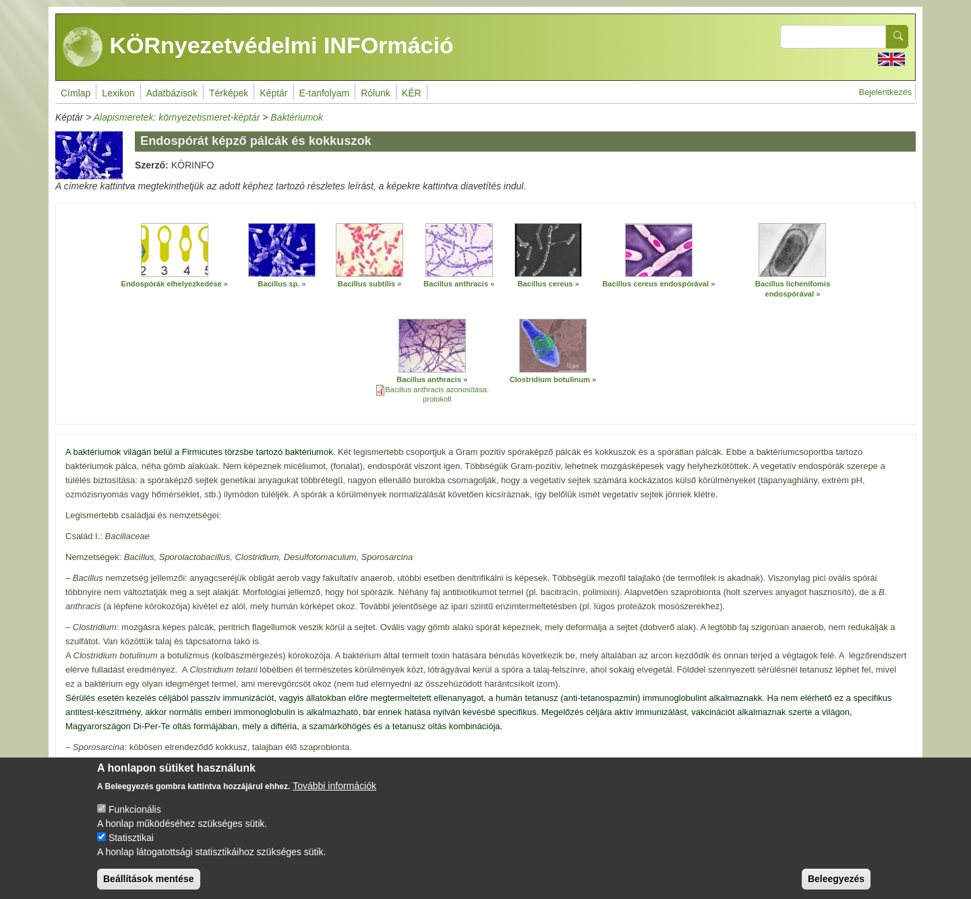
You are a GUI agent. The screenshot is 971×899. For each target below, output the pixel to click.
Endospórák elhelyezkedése (171, 284)
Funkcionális (135, 812)
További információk (334, 789)
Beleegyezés (836, 882)
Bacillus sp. (278, 284)
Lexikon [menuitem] (118, 93)
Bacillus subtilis (366, 284)
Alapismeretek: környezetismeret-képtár (177, 117)
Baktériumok (296, 117)
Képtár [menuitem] (273, 93)
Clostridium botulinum (550, 379)
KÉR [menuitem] (411, 93)
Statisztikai (131, 841)
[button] (174, 250)
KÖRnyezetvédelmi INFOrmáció (258, 47)
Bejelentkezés (885, 92)
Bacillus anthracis (455, 284)
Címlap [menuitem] (75, 93)
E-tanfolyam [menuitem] (324, 93)
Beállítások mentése (148, 882)
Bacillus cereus (544, 284)
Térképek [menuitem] (228, 93)
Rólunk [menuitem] (375, 93)
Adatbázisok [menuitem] (172, 93)
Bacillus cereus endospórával (655, 284)
